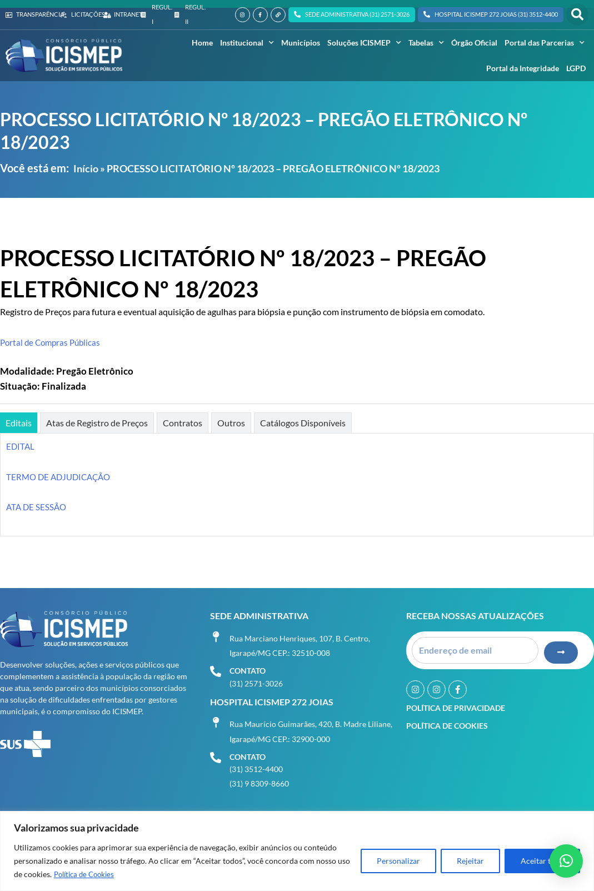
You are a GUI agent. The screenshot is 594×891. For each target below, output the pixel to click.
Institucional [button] (247, 42)
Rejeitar (470, 861)
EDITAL (21, 446)
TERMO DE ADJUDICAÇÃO (61, 476)
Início (85, 168)
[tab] (18, 422)
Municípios (300, 42)
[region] (297, 851)
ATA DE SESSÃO (37, 506)
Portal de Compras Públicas (53, 342)
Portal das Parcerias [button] (545, 42)
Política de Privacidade (455, 700)
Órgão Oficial (474, 42)
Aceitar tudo (542, 861)
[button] (577, 14)
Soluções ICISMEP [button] (364, 42)
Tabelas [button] (426, 42)
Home (202, 42)
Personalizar (398, 861)
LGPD (576, 68)
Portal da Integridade (522, 68)
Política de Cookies (87, 874)
